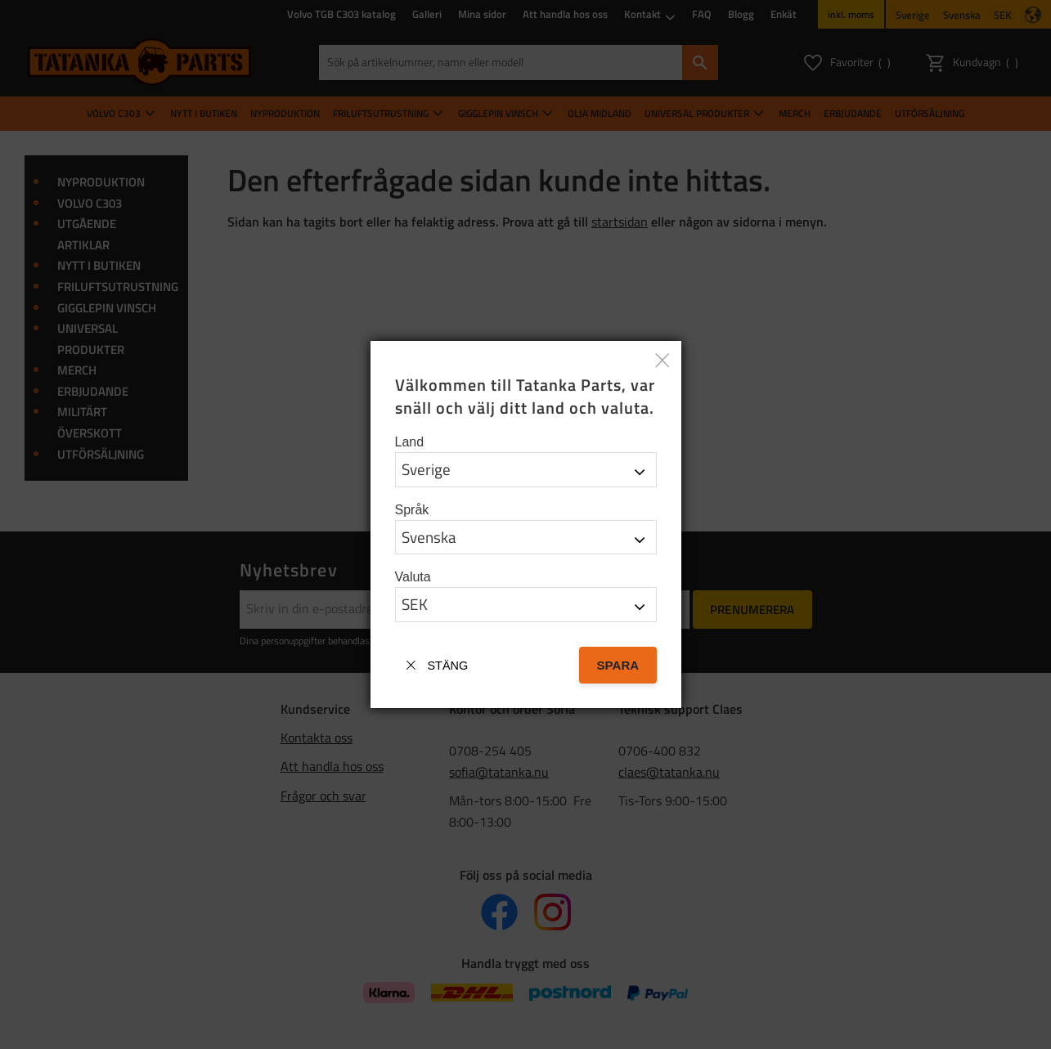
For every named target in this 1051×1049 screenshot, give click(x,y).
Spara (617, 665)
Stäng (448, 665)
